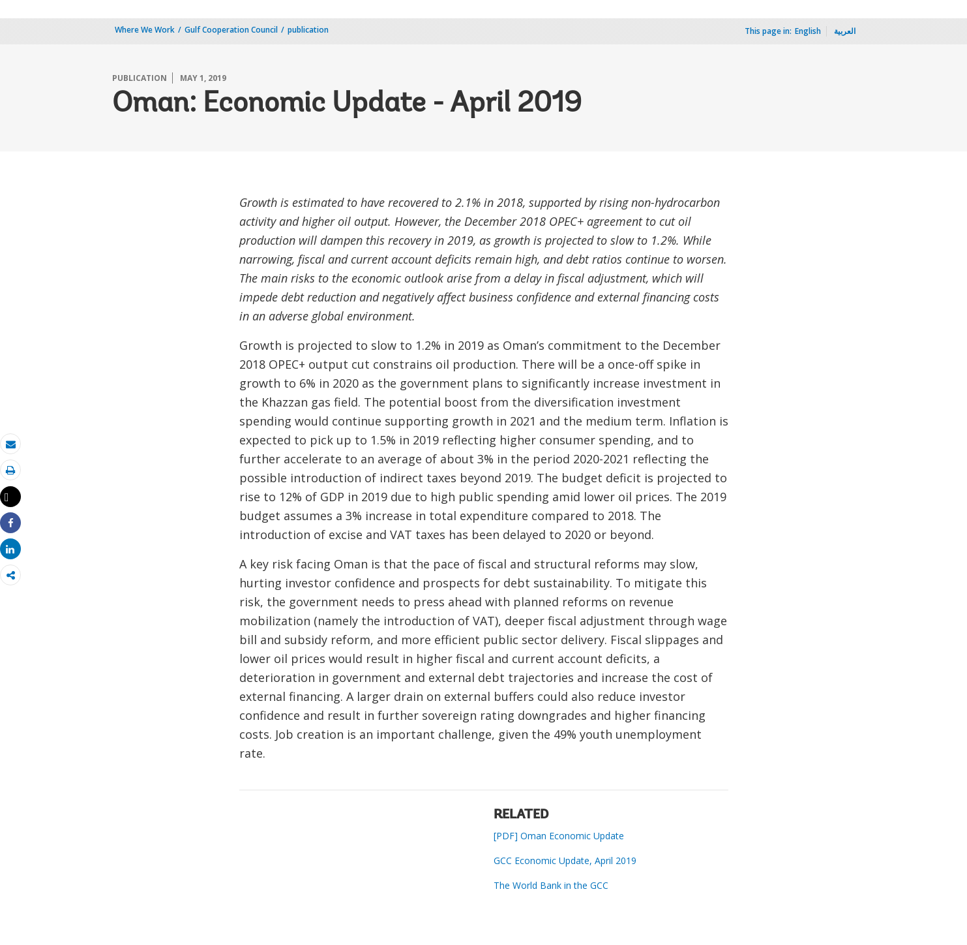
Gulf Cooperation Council (231, 29)
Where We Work (145, 29)
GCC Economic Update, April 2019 (565, 860)
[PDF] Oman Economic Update (559, 835)
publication (308, 29)
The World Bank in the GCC (551, 885)
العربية (844, 31)
